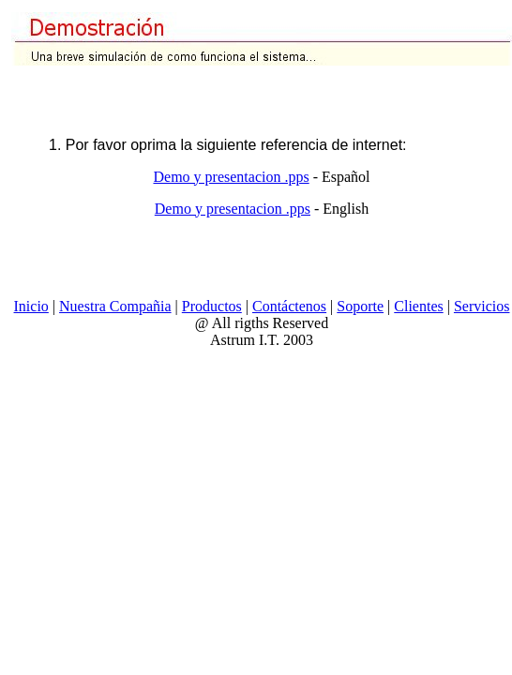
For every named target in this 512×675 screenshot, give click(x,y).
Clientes (418, 306)
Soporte (360, 306)
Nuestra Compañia (115, 306)
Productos (212, 306)
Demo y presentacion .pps (231, 177)
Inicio (31, 306)
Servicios (482, 306)
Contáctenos (289, 306)
